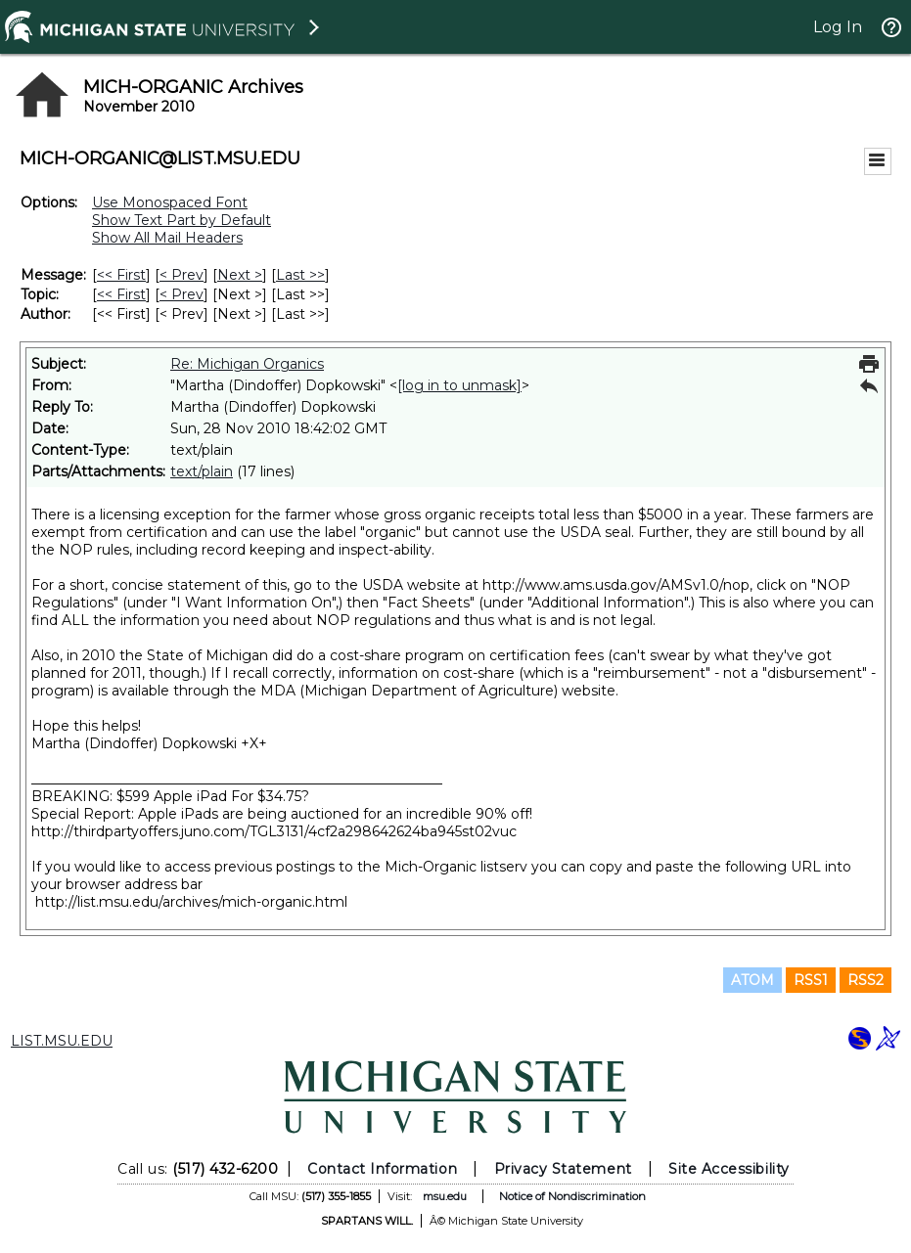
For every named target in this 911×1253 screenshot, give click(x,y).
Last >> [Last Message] (300, 275)
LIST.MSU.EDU (62, 1041)
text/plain (201, 471)
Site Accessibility (729, 1169)
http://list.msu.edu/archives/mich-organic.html (191, 902)
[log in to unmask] (459, 385)
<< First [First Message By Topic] (121, 294)
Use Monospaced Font (170, 202)
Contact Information (382, 1169)
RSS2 (865, 980)
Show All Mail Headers (167, 237)
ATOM (752, 980)
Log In (837, 27)
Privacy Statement (563, 1169)
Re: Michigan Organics (247, 364)
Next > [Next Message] (239, 275)
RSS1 (811, 980)
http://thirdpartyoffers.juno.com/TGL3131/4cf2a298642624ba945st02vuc (274, 831)
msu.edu (445, 1196)
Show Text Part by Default (181, 220)
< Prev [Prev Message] (181, 275)
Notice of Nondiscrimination (572, 1196)
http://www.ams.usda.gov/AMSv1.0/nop (616, 585)
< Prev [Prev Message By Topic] (181, 294)
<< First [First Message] (121, 275)
